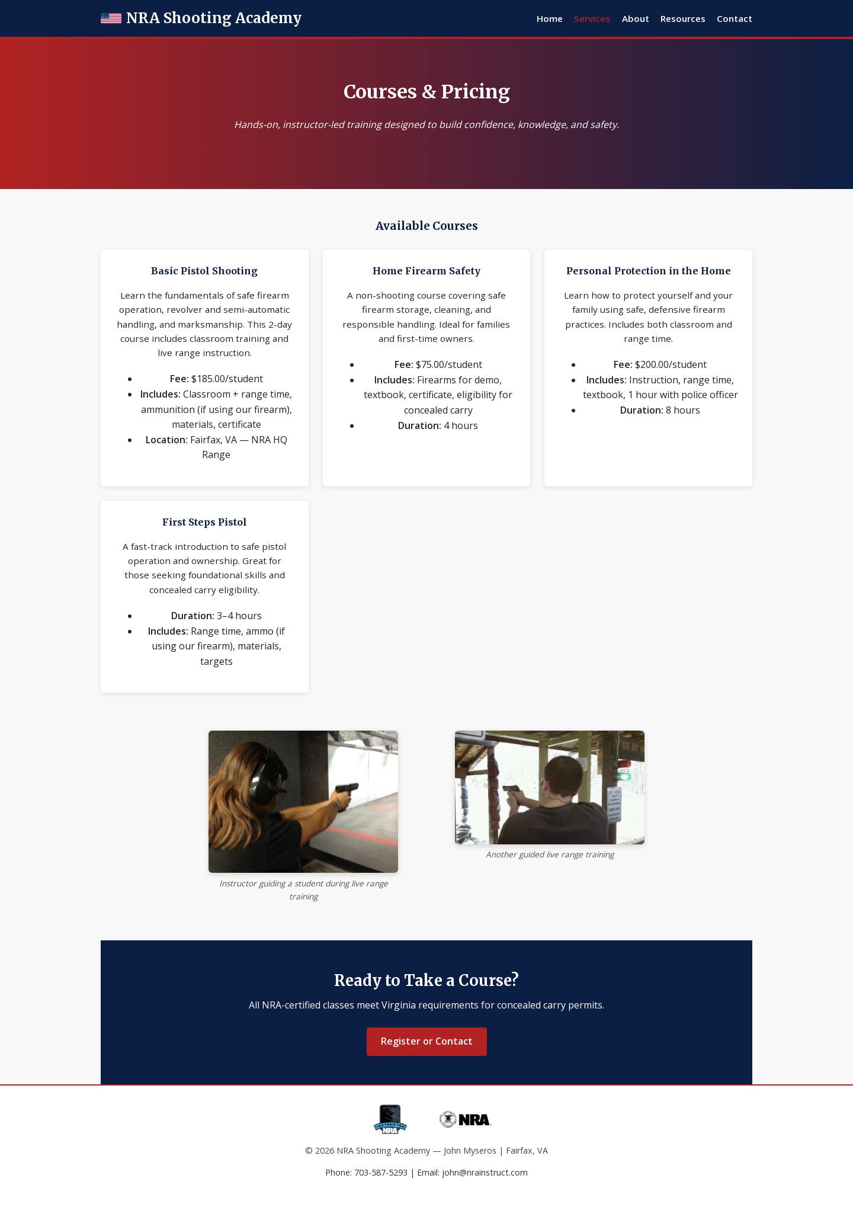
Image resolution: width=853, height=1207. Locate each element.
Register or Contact (427, 1041)
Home (550, 18)
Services (592, 18)
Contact (734, 18)
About (635, 18)
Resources (683, 18)
